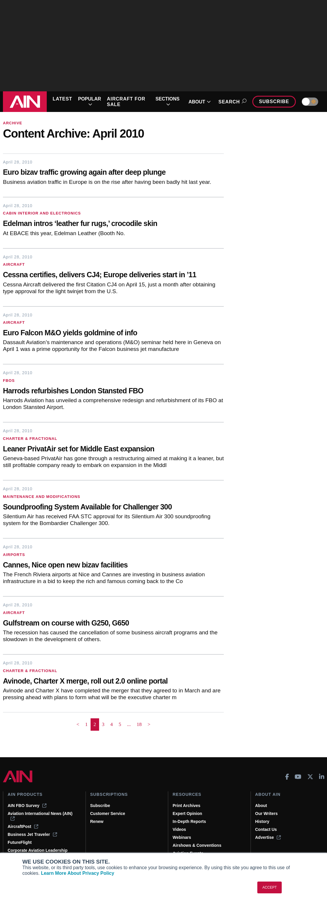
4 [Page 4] (111, 724)
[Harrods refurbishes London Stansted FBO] (113, 391)
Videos (179, 829)
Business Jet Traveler (32, 834)
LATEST (62, 98)
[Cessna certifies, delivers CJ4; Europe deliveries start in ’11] (113, 275)
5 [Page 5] (120, 724)
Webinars (182, 837)
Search (231, 102)
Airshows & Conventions (197, 845)
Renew (97, 821)
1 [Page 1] (86, 724)
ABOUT (199, 101)
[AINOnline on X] (310, 776)
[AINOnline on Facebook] (287, 776)
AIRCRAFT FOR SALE (126, 101)
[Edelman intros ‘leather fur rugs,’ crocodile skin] (113, 224)
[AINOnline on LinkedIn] (321, 776)
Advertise (268, 837)
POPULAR (89, 101)
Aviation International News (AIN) (40, 816)
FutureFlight (20, 842)
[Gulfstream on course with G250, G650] (113, 623)
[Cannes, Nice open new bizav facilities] (113, 565)
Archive (12, 123)
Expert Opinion (187, 813)
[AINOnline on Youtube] (298, 776)
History (262, 821)
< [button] (77, 724)
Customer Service (107, 813)
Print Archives (186, 805)
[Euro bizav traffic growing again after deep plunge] (113, 172)
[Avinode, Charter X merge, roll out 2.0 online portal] (113, 681)
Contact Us (266, 829)
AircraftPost (23, 826)
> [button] (149, 724)
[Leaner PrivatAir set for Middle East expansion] (113, 449)
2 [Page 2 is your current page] (95, 724)
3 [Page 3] (103, 724)
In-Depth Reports (189, 821)
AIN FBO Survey (27, 805)
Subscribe (274, 101)
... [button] (129, 724)
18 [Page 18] (139, 724)
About (261, 805)
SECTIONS (168, 101)
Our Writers (266, 813)
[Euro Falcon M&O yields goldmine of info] (113, 333)
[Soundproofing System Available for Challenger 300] (113, 507)
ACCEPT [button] (269, 887)
